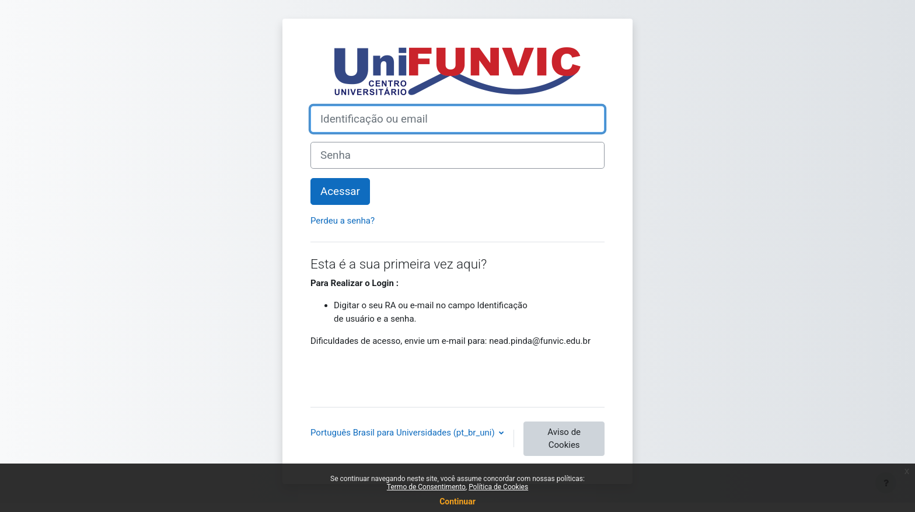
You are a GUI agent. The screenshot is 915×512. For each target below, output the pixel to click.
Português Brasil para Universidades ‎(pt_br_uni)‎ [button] (403, 432)
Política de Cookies (498, 487)
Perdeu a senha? (342, 220)
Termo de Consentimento (426, 487)
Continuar (457, 501)
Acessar (340, 191)
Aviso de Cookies (564, 439)
